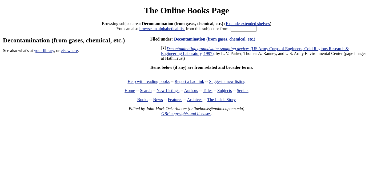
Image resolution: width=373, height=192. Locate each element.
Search (146, 90)
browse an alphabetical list (162, 28)
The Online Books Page (186, 10)
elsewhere (69, 50)
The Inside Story (221, 99)
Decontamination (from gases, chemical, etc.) (214, 39)
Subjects (224, 90)
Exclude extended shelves (248, 23)
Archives (194, 99)
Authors (191, 90)
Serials (242, 90)
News (158, 99)
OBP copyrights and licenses (186, 113)
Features (175, 99)
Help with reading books (148, 81)
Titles (207, 90)
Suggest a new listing (227, 81)
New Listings (168, 90)
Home (130, 90)
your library (44, 50)
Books (142, 99)
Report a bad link (189, 81)
